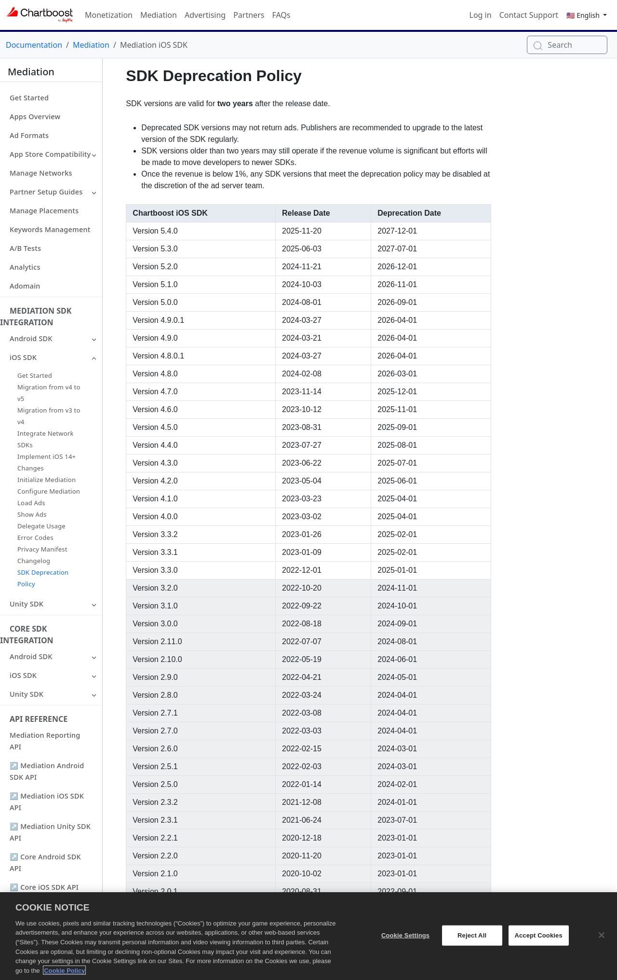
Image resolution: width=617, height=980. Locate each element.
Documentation (34, 45)
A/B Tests (25, 248)
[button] (94, 154)
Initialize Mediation (46, 479)
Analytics (25, 267)
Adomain (25, 285)
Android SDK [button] (31, 338)
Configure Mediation (48, 491)
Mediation (158, 15)
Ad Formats (29, 135)
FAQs (281, 15)
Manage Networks (41, 173)
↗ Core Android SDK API (45, 862)
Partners (248, 15)
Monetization (109, 15)
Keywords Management (50, 229)
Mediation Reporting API (45, 741)
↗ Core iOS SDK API (44, 887)
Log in (480, 15)
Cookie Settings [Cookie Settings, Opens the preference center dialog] (405, 942)
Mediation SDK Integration (35, 316)
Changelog (33, 560)
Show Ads (32, 514)
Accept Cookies (538, 942)
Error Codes (35, 537)
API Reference (38, 719)
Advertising (205, 15)
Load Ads (31, 502)
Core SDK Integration (27, 634)
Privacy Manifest (42, 549)
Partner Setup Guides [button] (46, 191)
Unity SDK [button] (26, 603)
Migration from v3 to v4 (48, 416)
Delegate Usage (41, 526)
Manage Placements (44, 210)
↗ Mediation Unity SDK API (50, 832)
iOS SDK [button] (23, 357)
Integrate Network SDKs (45, 439)
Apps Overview (35, 116)
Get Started (29, 97)
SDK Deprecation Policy (42, 578)
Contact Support (528, 15)
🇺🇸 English (583, 15)
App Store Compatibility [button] (50, 154)
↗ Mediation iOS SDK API (47, 801)
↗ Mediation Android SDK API (47, 771)
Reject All (471, 942)
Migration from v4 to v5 (48, 393)
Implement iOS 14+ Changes (46, 462)
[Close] (601, 941)
